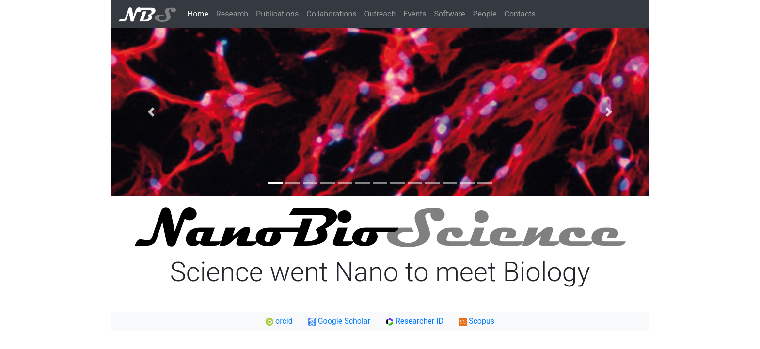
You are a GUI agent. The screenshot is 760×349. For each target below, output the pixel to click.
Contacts (519, 13)
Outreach (380, 13)
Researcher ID (414, 321)
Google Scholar (339, 321)
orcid (279, 321)
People (485, 13)
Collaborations (331, 13)
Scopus (476, 321)
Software (449, 13)
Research (232, 13)
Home (198, 13)
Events (414, 13)
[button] (151, 112)
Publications (277, 13)
